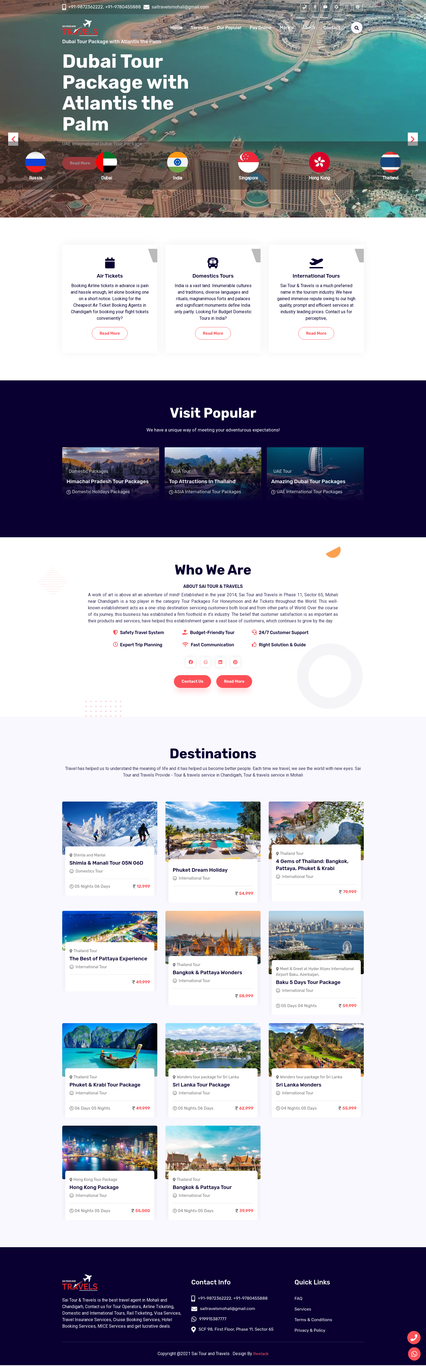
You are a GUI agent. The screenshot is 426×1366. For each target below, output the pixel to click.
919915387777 (209, 1320)
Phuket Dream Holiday (201, 870)
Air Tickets (110, 276)
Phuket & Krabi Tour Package (106, 1084)
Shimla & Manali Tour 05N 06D (108, 862)
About (308, 28)
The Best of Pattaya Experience (109, 958)
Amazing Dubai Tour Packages (308, 482)
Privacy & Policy (311, 1331)
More (287, 28)
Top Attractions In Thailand (202, 482)
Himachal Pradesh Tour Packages (108, 482)
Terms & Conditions (314, 1320)
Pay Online (261, 28)
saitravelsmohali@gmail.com (224, 1309)
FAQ (299, 1299)
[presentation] (13, 139)
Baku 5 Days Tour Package (309, 982)
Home (176, 28)
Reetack (261, 1354)
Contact (331, 28)
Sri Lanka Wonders (299, 1084)
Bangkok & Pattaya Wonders (208, 972)
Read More (109, 333)
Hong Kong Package (95, 1187)
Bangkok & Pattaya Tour (203, 1187)
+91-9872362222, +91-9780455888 (104, 7)
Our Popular (229, 28)
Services (200, 28)
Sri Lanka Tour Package (202, 1084)
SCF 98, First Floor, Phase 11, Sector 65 (234, 1331)
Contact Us (191, 681)
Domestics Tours (213, 276)
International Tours (316, 276)
